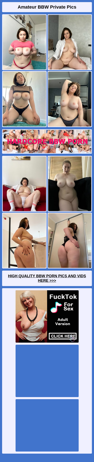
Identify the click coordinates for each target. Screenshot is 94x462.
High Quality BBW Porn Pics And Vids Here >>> (47, 278)
